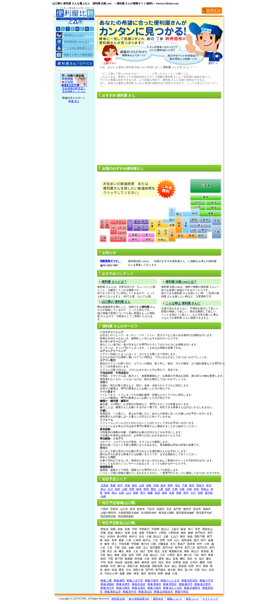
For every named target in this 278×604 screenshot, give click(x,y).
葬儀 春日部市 (202, 584)
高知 (157, 492)
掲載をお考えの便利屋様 (78, 54)
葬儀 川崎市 (123, 587)
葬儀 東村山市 (112, 591)
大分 (193, 492)
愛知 (153, 489)
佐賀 (171, 492)
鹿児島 (209, 492)
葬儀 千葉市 (152, 580)
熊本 (186, 492)
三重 (160, 489)
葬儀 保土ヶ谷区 (172, 587)
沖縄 (103, 496)
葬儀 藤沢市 (185, 584)
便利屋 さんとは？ (114, 281)
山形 (141, 485)
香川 (143, 492)
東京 (191, 485)
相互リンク (192, 598)
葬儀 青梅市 (154, 584)
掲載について (174, 598)
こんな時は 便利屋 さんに (182, 303)
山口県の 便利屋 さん (116, 301)
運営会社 (158, 598)
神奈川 (200, 485)
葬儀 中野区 (182, 591)
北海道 (104, 485)
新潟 (208, 485)
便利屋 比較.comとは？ (181, 281)
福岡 (164, 492)
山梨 (124, 489)
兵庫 (189, 489)
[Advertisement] (136, 130)
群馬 (170, 485)
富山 (103, 489)
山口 (128, 492)
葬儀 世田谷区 (189, 580)
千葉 (184, 485)
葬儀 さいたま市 (170, 580)
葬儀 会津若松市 (163, 591)
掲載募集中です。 (110, 260)
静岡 (146, 489)
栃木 (163, 485)
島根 (107, 492)
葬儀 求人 (73, 101)
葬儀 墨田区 (170, 584)
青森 (113, 485)
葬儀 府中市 (129, 591)
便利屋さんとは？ (74, 35)
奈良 (196, 489)
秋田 (134, 485)
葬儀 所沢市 (107, 587)
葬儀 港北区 (145, 591)
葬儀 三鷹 (106, 580)
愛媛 (150, 492)
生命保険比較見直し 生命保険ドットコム (74, 90)
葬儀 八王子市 (135, 580)
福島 (148, 485)
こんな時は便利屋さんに (78, 48)
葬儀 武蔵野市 (192, 587)
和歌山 (205, 489)
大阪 (182, 489)
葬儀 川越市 (154, 587)
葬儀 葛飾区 (107, 584)
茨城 (156, 485)
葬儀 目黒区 (139, 587)
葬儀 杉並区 (139, 584)
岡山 (114, 492)
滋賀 (167, 489)
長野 (131, 489)
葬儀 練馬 (119, 580)
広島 (121, 492)
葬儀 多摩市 (123, 584)
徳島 (135, 492)
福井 (117, 489)
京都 (174, 489)
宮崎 (200, 492)
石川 (110, 489)
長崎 (178, 492)
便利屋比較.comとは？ (77, 41)
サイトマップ (210, 598)
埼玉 (177, 485)
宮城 (127, 485)
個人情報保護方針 (139, 598)
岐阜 (139, 489)
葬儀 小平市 (206, 580)
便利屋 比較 (118, 598)
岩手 (120, 485)
